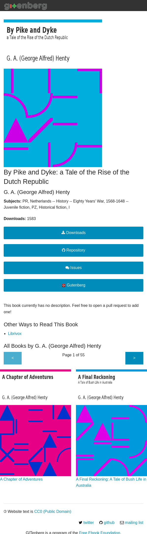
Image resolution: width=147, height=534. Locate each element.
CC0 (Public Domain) (52, 511)
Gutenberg (73, 285)
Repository (73, 250)
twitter (86, 522)
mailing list (131, 522)
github (107, 522)
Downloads (73, 233)
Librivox (15, 333)
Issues (73, 268)
